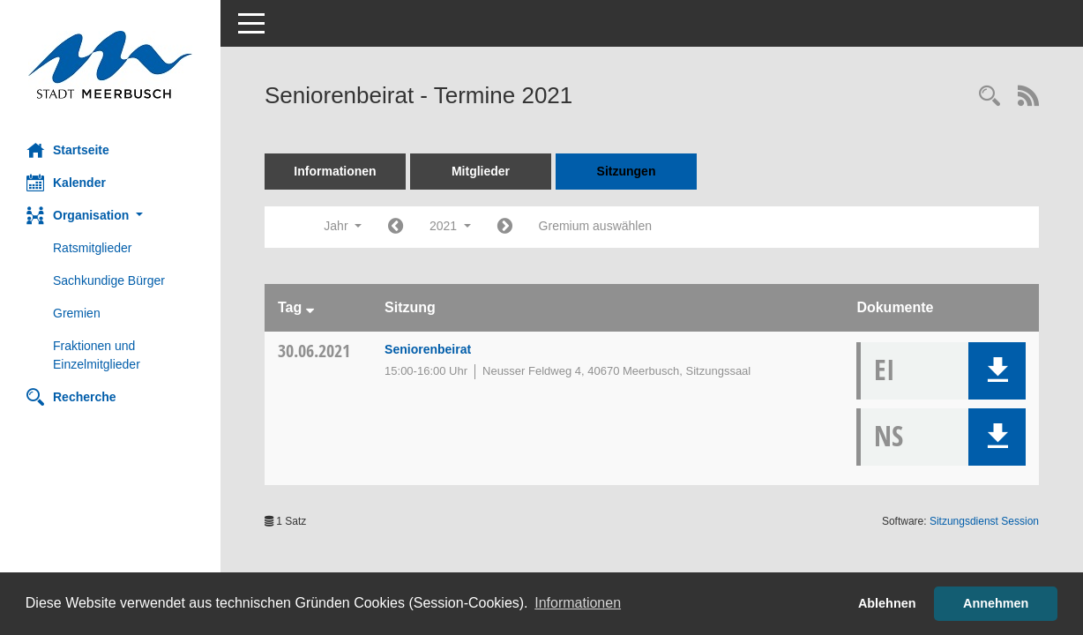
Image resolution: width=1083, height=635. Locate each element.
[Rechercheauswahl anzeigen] (989, 97)
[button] (110, 215)
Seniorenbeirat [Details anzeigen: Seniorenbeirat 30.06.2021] (428, 349)
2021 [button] (450, 226)
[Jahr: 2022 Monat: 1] (505, 227)
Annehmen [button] (995, 603)
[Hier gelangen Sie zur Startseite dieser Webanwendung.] (110, 65)
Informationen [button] (577, 602)
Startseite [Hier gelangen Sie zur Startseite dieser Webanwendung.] (67, 150)
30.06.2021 (314, 350)
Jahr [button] (343, 226)
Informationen (335, 171)
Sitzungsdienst (984, 521)
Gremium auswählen (595, 226)
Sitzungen (626, 171)
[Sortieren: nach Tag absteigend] (310, 307)
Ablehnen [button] (887, 603)
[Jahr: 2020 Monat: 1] (395, 227)
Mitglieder (481, 171)
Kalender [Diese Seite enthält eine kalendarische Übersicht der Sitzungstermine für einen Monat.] (66, 182)
